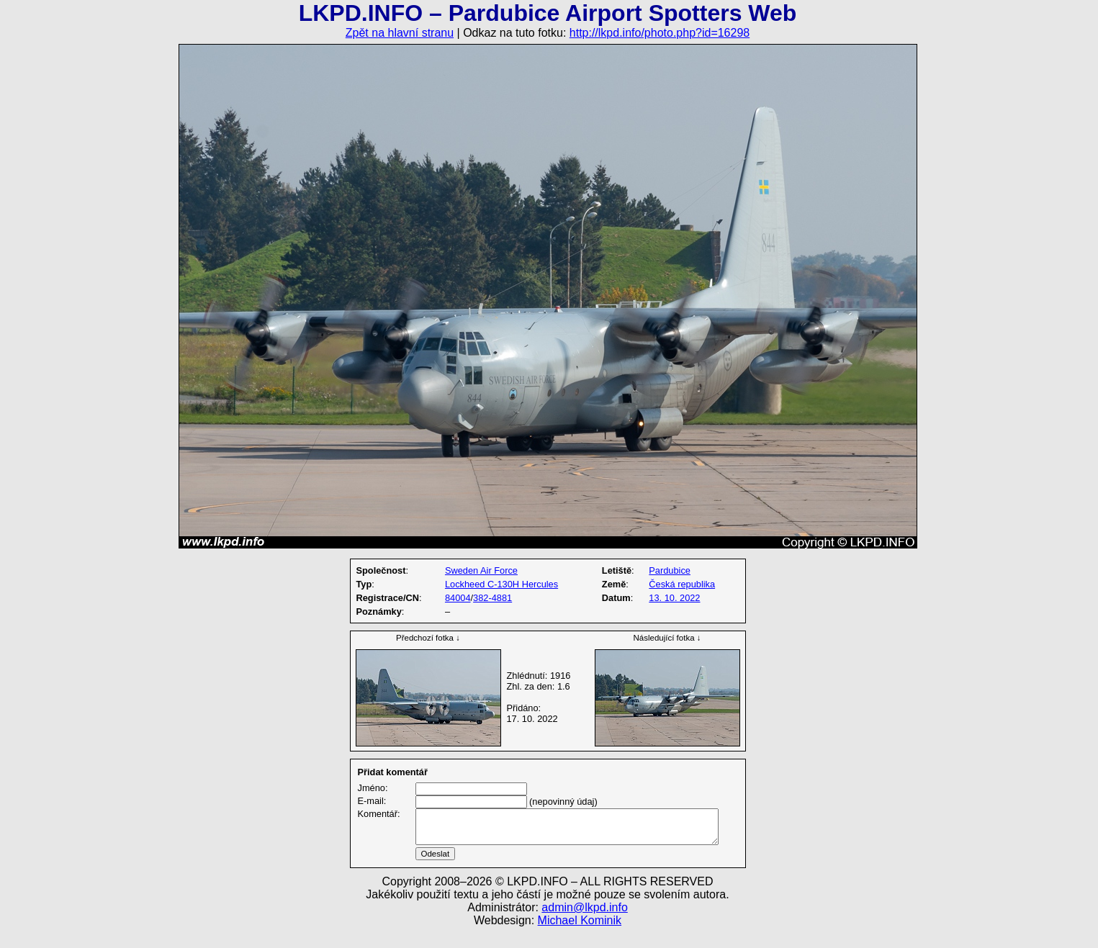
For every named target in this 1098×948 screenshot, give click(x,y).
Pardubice (669, 570)
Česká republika (682, 584)
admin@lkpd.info (584, 924)
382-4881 (492, 597)
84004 (458, 597)
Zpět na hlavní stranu (400, 33)
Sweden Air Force (481, 570)
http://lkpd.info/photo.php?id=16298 (660, 33)
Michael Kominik (579, 937)
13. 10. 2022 (674, 597)
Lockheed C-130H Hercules (501, 584)
